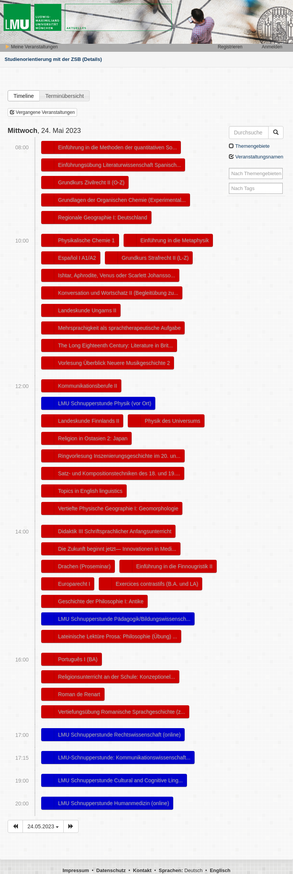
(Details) (92, 59)
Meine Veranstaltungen (31, 47)
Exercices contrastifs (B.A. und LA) (157, 584)
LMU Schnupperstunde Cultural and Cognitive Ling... (120, 780)
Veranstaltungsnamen (256, 157)
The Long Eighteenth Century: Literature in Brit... (115, 345)
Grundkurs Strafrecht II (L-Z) (155, 258)
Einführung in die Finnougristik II (174, 566)
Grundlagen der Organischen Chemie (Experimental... (122, 200)
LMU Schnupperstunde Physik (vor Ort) (104, 403)
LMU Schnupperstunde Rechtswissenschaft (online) (119, 735)
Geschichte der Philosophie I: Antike (100, 601)
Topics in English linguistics (90, 491)
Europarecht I (74, 584)
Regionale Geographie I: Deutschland (102, 217)
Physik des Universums (172, 421)
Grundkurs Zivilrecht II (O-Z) (91, 182)
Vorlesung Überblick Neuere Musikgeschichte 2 (114, 363)
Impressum (76, 870)
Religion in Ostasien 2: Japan (92, 438)
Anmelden (272, 47)
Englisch (220, 870)
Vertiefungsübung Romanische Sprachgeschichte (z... (121, 712)
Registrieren (230, 47)
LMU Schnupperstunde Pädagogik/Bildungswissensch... (124, 619)
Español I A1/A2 (77, 258)
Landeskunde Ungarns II (87, 310)
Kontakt (142, 870)
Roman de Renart (79, 694)
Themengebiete (249, 146)
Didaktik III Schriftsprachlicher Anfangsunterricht (114, 531)
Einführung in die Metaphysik (174, 240)
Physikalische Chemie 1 (86, 240)
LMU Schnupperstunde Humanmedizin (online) (113, 803)
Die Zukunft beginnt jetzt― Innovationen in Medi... (117, 549)
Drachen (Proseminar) (84, 566)
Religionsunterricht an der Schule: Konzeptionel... (116, 677)
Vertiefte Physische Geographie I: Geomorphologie (118, 508)
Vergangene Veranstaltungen (42, 112)
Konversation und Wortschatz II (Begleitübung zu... (118, 293)
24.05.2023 (43, 826)
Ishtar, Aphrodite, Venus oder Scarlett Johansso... (116, 275)
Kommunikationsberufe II (87, 386)
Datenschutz (111, 870)
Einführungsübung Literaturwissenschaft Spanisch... (119, 165)
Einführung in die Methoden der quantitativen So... (117, 147)
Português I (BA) (78, 659)
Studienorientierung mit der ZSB (43, 59)
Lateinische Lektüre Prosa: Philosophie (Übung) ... (117, 636)
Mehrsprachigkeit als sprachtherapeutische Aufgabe (119, 328)
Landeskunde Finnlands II (88, 421)
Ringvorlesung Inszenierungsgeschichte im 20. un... (119, 456)
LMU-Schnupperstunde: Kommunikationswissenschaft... (124, 757)
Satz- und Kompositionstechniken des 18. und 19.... (119, 473)
